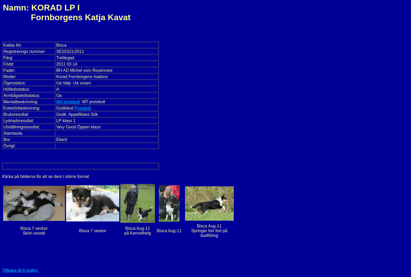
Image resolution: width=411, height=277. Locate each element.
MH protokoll (68, 102)
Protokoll (82, 108)
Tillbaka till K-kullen (20, 270)
